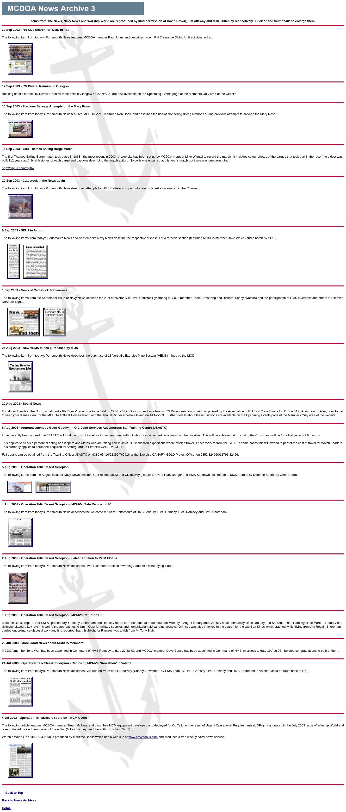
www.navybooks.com (143, 737)
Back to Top (14, 792)
